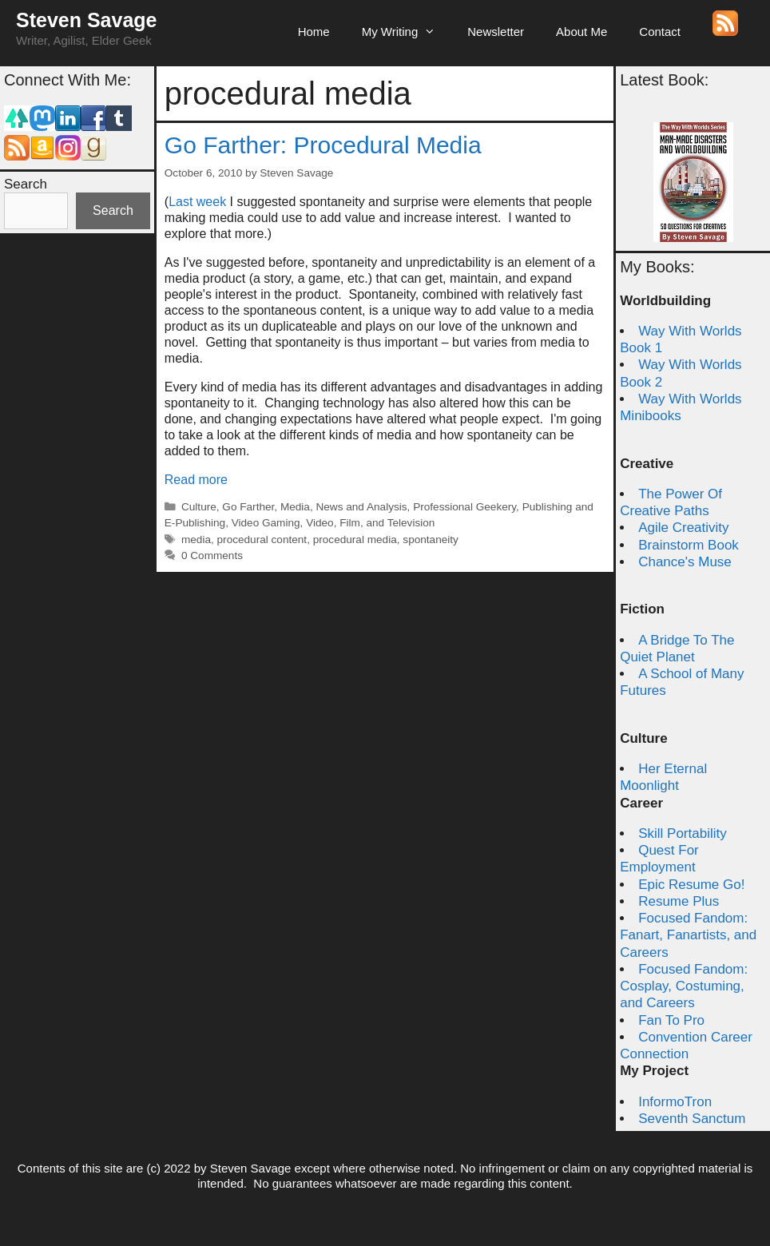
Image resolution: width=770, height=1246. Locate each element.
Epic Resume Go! (691, 884)
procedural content (262, 540)
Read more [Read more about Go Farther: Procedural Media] (196, 479)
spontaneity (430, 540)
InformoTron (675, 1101)
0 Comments (212, 555)
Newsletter (495, 31)
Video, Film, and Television (370, 523)
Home (314, 31)
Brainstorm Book (688, 545)
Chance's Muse (685, 561)
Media (295, 507)
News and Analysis (361, 507)
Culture (198, 507)
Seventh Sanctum (691, 1118)
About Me (581, 31)
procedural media (355, 540)
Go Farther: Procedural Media (323, 145)
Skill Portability (682, 833)
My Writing (407, 32)
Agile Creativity (683, 527)
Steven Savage (86, 20)
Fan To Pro (671, 1020)
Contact (660, 31)
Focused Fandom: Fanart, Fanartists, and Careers (688, 935)
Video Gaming (266, 523)
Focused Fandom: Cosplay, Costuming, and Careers (684, 986)
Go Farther (248, 507)
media (196, 540)
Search (25, 184)
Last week (197, 201)
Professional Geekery (464, 507)
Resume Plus (678, 901)
